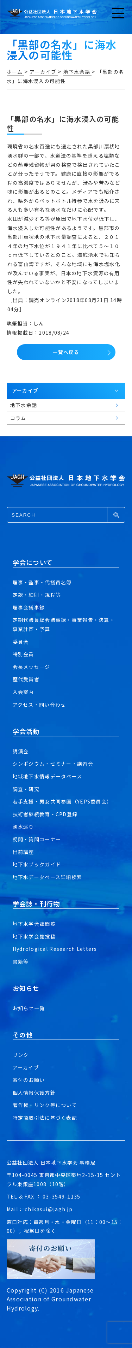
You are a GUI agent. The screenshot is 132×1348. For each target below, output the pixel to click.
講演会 (21, 751)
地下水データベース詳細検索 (47, 877)
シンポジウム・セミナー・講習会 (53, 763)
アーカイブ (26, 1067)
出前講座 (23, 851)
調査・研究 (26, 789)
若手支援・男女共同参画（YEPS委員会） (62, 801)
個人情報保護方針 (34, 1092)
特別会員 (23, 654)
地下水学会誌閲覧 (34, 923)
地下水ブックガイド (37, 864)
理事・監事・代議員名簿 (42, 582)
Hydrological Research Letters (55, 948)
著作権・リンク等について (45, 1104)
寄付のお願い (29, 1079)
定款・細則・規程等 (37, 594)
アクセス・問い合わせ (39, 704)
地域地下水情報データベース (47, 776)
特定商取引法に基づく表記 (45, 1117)
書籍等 (21, 961)
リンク (21, 1054)
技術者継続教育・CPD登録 (45, 814)
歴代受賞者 (26, 679)
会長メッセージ (31, 666)
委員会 (21, 641)
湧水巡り (23, 826)
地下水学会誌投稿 (34, 936)
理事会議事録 (29, 607)
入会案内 (23, 691)
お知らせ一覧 (29, 1008)
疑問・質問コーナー (37, 839)
